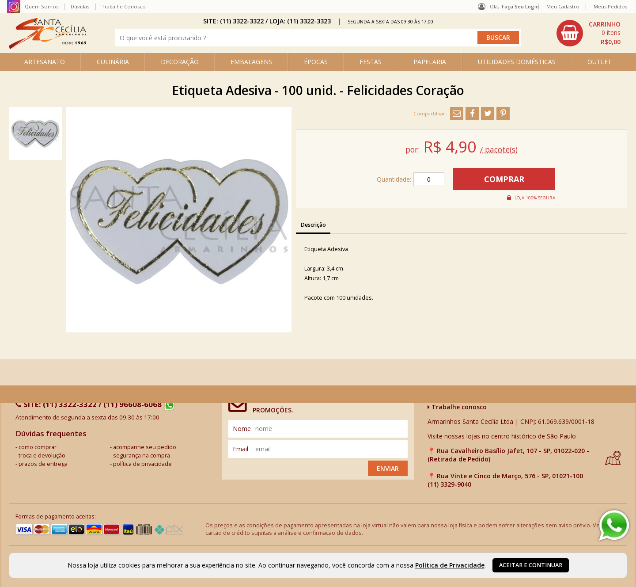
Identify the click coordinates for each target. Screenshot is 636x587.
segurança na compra (141, 455)
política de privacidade (142, 464)
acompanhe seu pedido (144, 447)
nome (242, 428)
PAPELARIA (429, 61)
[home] (47, 46)
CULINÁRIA (113, 61)
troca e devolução (42, 455)
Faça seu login (520, 6)
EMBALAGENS (251, 61)
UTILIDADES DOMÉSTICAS (517, 61)
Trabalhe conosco (457, 407)
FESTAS (371, 61)
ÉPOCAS (316, 61)
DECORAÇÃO (180, 61)
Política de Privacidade (450, 565)
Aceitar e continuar (530, 565)
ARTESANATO (44, 61)
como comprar (38, 447)
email (240, 449)
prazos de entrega (43, 464)
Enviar (388, 468)
